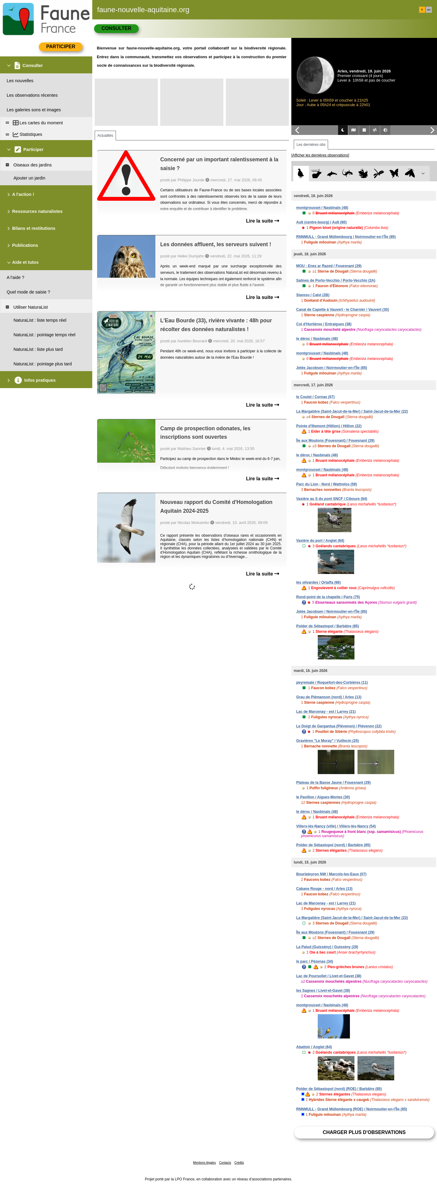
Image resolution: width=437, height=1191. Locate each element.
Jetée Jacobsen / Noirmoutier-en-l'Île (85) (331, 368)
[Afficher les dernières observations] (320, 155)
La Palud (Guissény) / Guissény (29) (327, 947)
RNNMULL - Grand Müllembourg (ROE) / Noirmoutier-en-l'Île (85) (351, 1109)
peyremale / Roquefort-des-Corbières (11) (332, 682)
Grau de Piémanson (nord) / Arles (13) (328, 697)
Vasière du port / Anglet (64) (320, 540)
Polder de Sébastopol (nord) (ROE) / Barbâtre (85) (339, 1089)
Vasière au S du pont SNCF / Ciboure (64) (331, 499)
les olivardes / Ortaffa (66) (318, 582)
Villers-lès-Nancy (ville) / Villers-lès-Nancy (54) (336, 826)
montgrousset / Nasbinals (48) (322, 208)
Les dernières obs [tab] (310, 145)
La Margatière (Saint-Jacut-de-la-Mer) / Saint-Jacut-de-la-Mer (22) (352, 411)
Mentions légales (204, 1162)
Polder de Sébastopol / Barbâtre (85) (327, 626)
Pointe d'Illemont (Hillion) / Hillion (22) (329, 426)
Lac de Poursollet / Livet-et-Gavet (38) (328, 976)
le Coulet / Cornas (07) (315, 397)
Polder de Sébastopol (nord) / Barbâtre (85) (333, 845)
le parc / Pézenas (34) (314, 961)
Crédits (239, 1162)
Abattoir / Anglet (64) (314, 1047)
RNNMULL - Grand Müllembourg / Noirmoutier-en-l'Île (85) (346, 237)
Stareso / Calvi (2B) (312, 295)
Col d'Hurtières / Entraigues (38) (323, 324)
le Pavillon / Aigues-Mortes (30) (323, 797)
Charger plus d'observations (364, 1132)
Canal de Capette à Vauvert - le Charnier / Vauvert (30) (342, 309)
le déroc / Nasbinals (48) (317, 339)
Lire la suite (262, 220)
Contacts (225, 1162)
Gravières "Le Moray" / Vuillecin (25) (327, 741)
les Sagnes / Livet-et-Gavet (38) (323, 990)
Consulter (116, 28)
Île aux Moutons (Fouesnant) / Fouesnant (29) (335, 440)
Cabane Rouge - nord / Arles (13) (324, 889)
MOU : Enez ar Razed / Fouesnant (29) (328, 266)
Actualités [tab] (105, 135)
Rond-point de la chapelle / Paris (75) (328, 597)
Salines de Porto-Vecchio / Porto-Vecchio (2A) (335, 280)
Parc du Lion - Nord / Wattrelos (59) (326, 484)
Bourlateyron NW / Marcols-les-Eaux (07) (331, 874)
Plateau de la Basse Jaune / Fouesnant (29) (333, 782)
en (428, 9)
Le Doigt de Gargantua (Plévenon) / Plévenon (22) (338, 726)
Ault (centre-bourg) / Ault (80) (321, 222)
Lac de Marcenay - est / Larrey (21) (326, 712)
